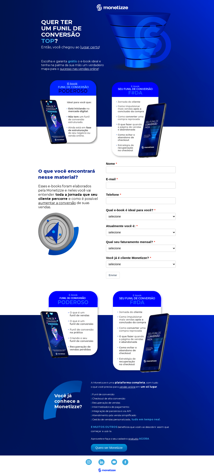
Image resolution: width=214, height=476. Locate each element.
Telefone (112, 194)
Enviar (113, 275)
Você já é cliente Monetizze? (127, 258)
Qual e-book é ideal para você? (129, 210)
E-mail (111, 179)
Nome (110, 163)
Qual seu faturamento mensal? (129, 242)
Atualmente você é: (120, 226)
